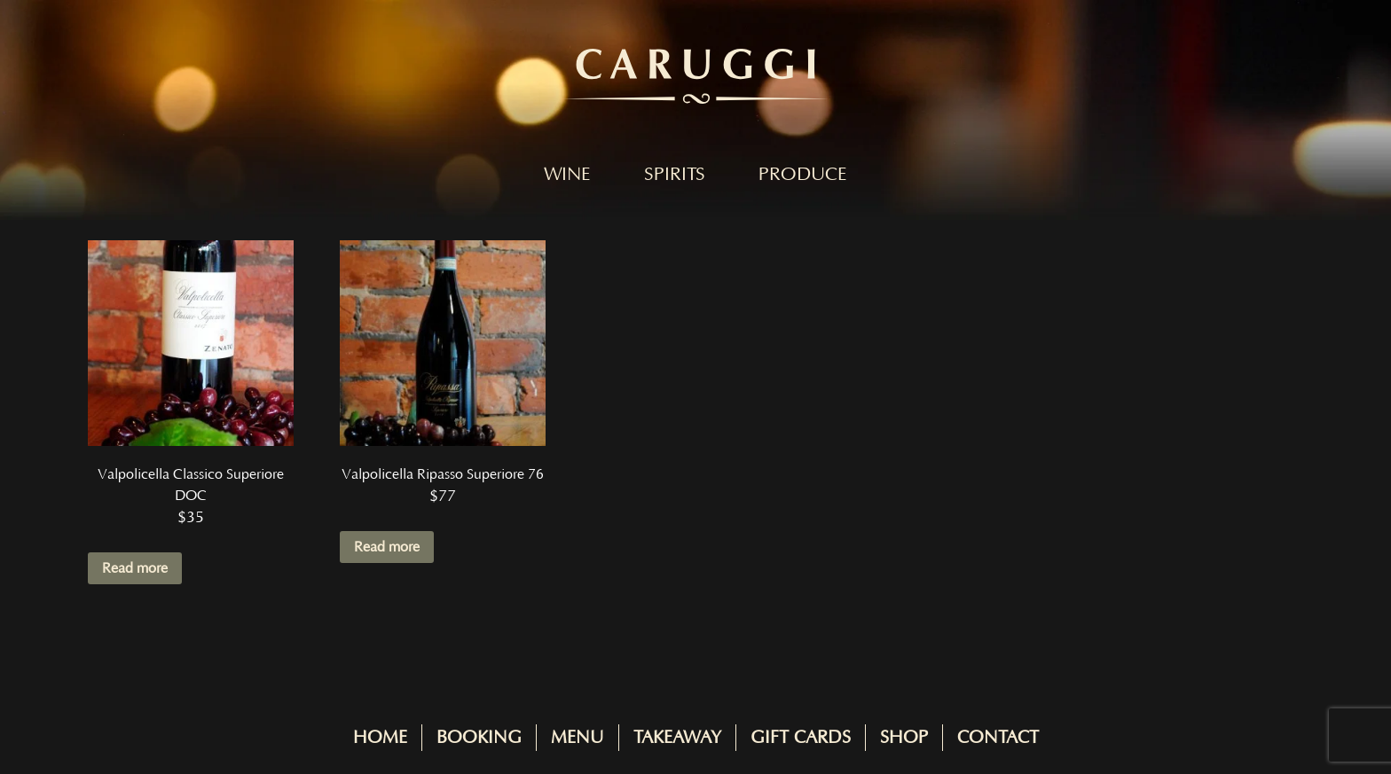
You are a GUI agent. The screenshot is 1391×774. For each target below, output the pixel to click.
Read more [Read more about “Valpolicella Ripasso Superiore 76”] (387, 547)
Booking (479, 737)
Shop (904, 737)
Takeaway (677, 737)
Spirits (674, 174)
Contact (998, 737)
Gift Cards (801, 737)
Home (380, 737)
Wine (567, 174)
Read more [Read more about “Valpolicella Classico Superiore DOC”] (135, 568)
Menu (577, 737)
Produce (802, 174)
